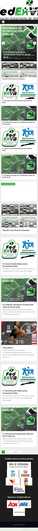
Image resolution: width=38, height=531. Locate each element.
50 (16, 455)
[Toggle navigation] (3, 22)
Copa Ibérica (7, 351)
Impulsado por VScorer (19, 528)
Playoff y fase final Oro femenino (13, 80)
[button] (34, 43)
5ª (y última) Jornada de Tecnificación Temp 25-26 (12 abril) (16, 54)
